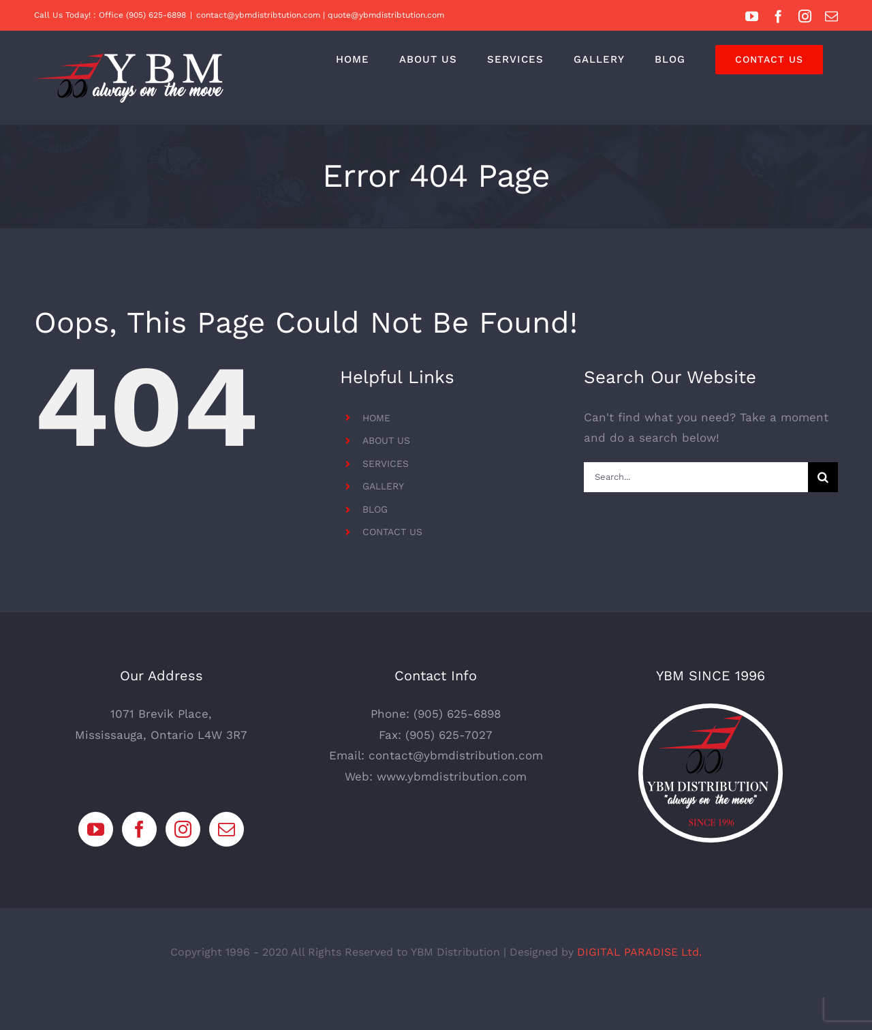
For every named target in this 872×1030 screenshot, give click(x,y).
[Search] (823, 477)
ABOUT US (386, 440)
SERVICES (385, 463)
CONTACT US (392, 531)
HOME (376, 417)
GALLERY (383, 486)
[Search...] (696, 477)
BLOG (375, 509)
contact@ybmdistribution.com (456, 789)
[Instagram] (183, 862)
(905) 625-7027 (449, 767)
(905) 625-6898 (457, 747)
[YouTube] (95, 862)
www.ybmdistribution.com (452, 809)
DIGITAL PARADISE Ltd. (639, 984)
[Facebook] (139, 862)
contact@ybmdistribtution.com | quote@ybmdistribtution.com (320, 15)
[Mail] (226, 862)
